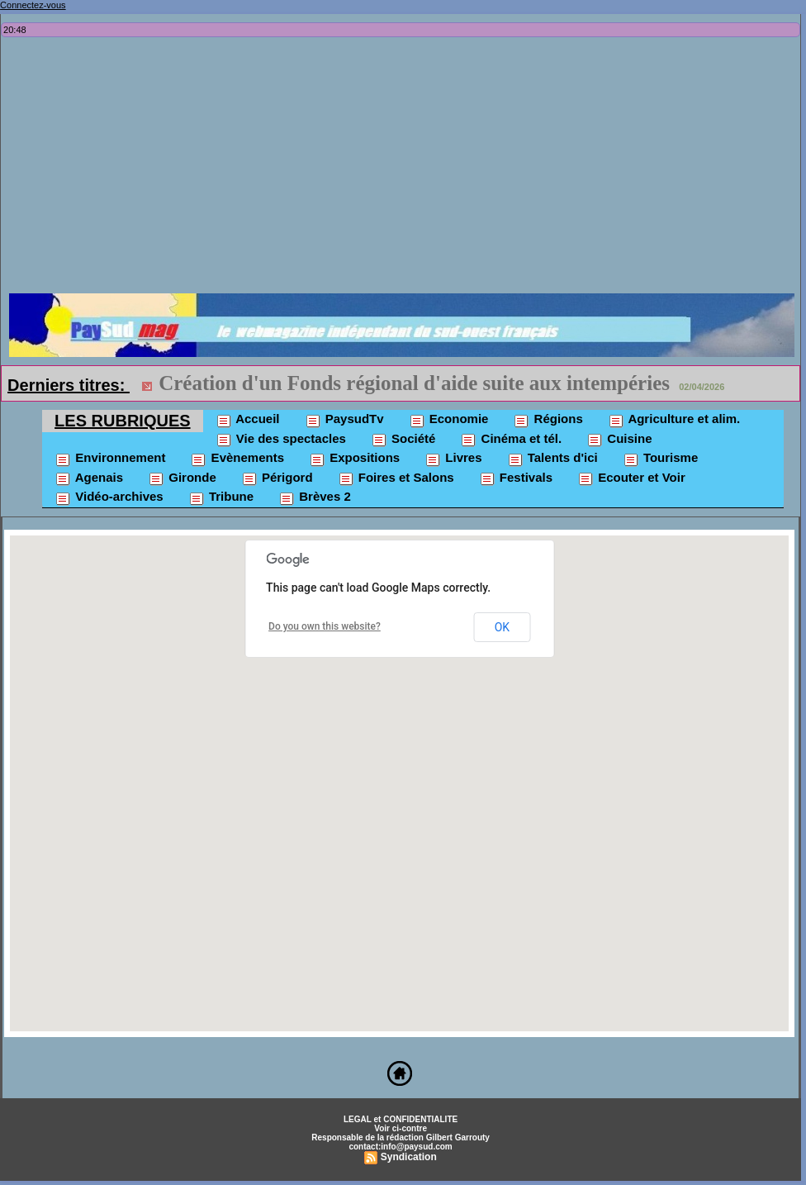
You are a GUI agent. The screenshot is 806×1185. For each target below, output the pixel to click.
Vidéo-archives (109, 497)
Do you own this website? (324, 626)
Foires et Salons (396, 478)
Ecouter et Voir (631, 478)
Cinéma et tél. (511, 439)
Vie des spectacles (281, 439)
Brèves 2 (314, 497)
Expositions (354, 458)
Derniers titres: (68, 385)
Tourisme (661, 458)
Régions (547, 420)
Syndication (409, 1157)
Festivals (515, 478)
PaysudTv (344, 420)
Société (403, 439)
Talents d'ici (552, 458)
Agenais (89, 478)
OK (502, 627)
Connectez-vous (33, 5)
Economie (449, 420)
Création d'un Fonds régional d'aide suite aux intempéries (414, 383)
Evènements (237, 458)
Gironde (182, 478)
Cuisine (619, 439)
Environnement (110, 458)
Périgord (277, 478)
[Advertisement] (404, 169)
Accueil (248, 420)
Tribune (221, 497)
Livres (452, 458)
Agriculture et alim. (674, 420)
